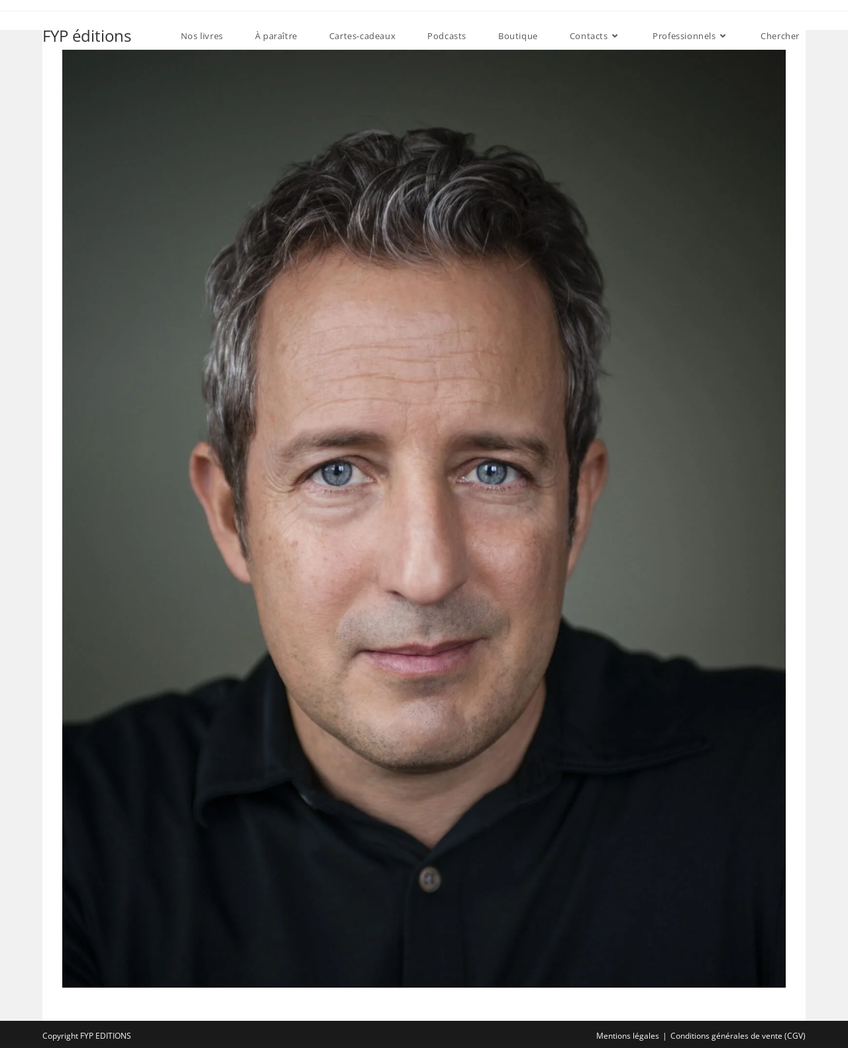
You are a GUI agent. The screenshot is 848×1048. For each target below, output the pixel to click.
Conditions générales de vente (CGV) (738, 1035)
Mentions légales (627, 1035)
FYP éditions (86, 35)
